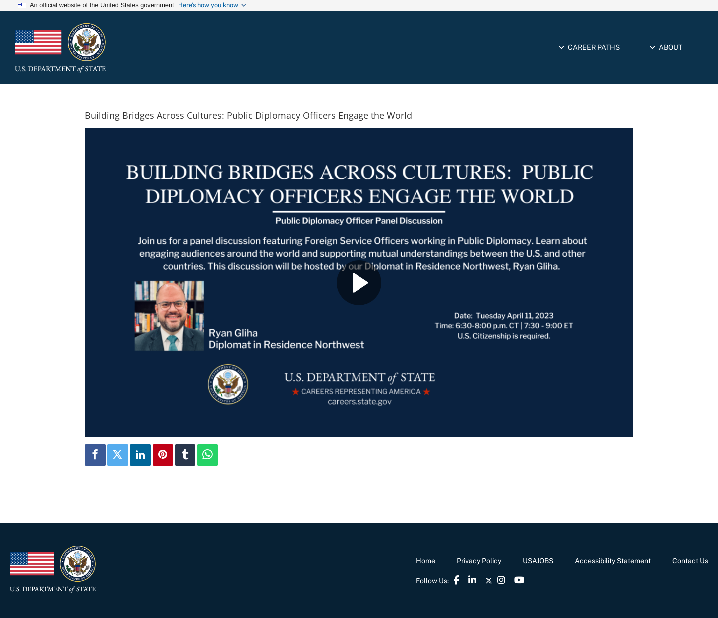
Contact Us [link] (690, 561)
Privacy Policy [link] (479, 561)
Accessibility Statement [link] (613, 561)
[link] (102, 48)
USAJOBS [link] (538, 561)
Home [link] (425, 561)
